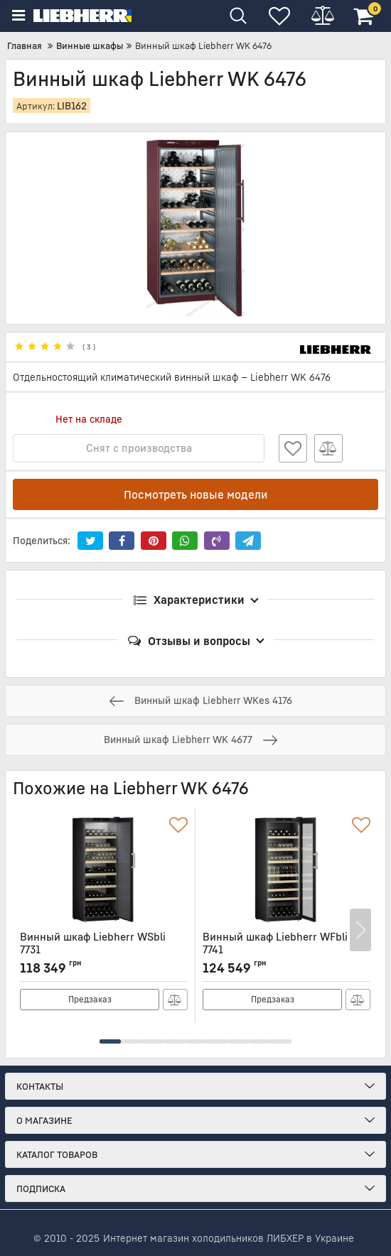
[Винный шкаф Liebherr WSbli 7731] (104, 869)
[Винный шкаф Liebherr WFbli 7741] (286, 869)
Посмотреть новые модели (196, 494)
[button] (110, 1041)
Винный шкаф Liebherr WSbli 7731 (104, 949)
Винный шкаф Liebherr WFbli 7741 (286, 949)
